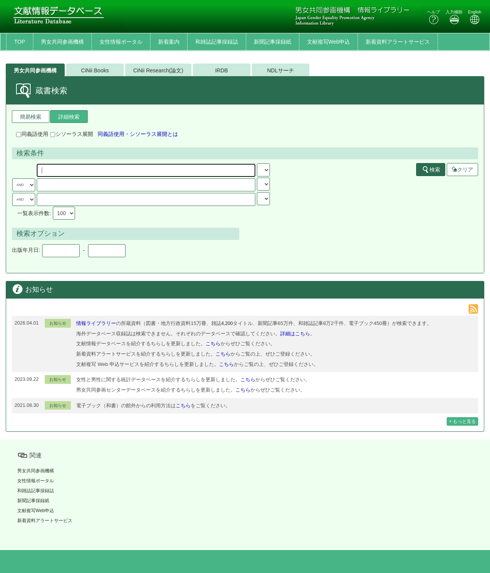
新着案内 (169, 42)
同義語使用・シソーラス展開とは (138, 134)
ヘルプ (433, 17)
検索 (431, 169)
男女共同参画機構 (62, 42)
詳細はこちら (295, 333)
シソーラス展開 (71, 134)
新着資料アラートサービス (398, 42)
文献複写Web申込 (328, 42)
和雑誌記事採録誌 (216, 42)
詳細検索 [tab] (69, 117)
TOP (19, 42)
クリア (462, 170)
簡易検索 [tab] (30, 117)
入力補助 (454, 17)
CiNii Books (95, 70)
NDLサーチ (280, 70)
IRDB (221, 70)
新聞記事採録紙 (272, 42)
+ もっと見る (462, 421)
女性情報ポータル (121, 42)
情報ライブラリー (96, 323)
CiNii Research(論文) (158, 70)
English (474, 17)
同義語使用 (32, 134)
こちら (213, 343)
